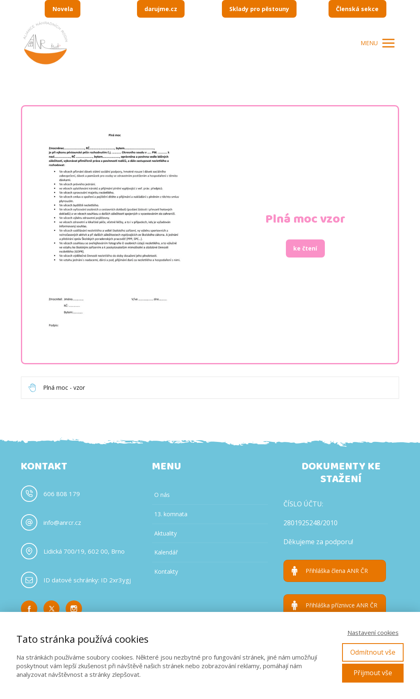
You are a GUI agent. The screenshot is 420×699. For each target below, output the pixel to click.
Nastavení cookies (373, 632)
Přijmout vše (373, 672)
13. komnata (170, 514)
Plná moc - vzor (64, 387)
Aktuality (165, 533)
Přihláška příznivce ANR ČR (341, 605)
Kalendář (166, 552)
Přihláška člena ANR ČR (337, 571)
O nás (162, 495)
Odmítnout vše (372, 652)
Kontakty (166, 571)
